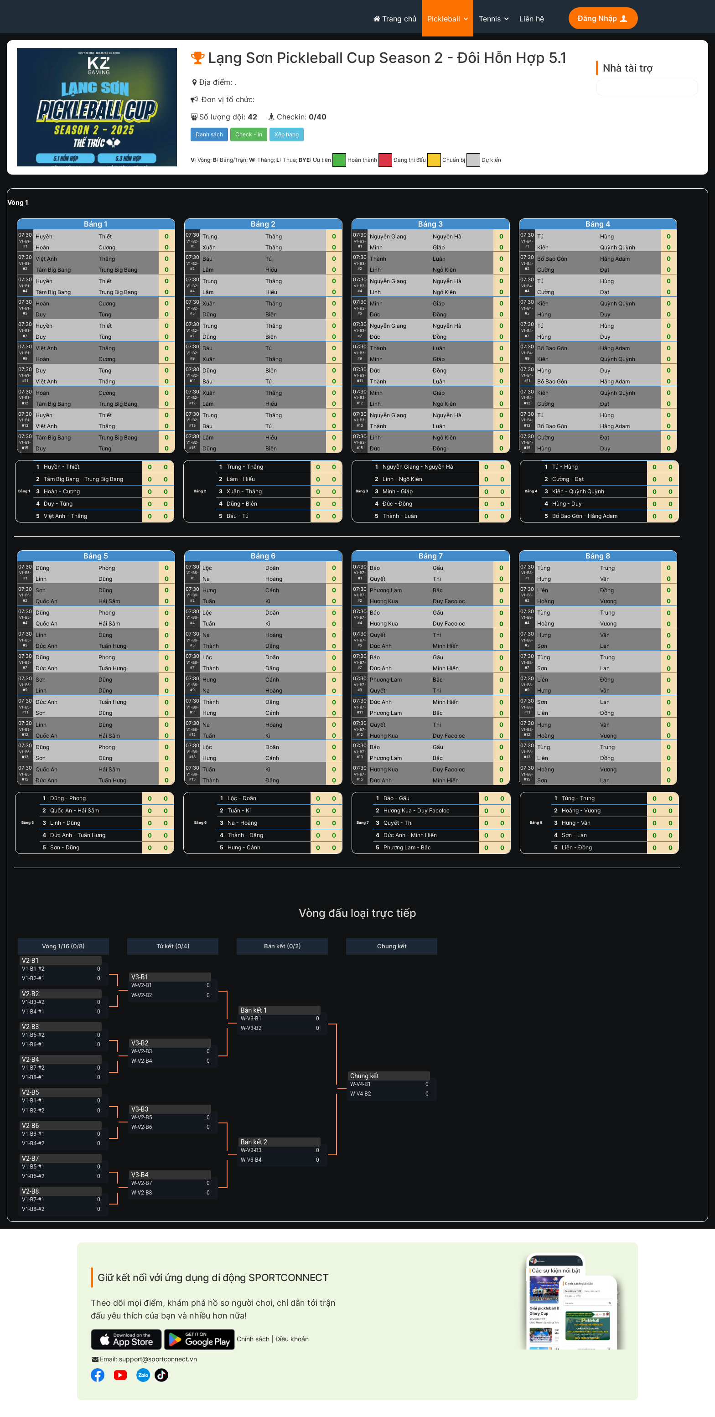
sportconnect (112, 16)
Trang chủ (394, 18)
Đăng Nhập (603, 18)
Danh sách (209, 137)
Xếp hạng (287, 137)
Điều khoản (292, 1341)
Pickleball (443, 18)
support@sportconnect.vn (158, 1362)
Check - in (248, 137)
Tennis (490, 18)
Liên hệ (531, 18)
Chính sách (253, 1341)
